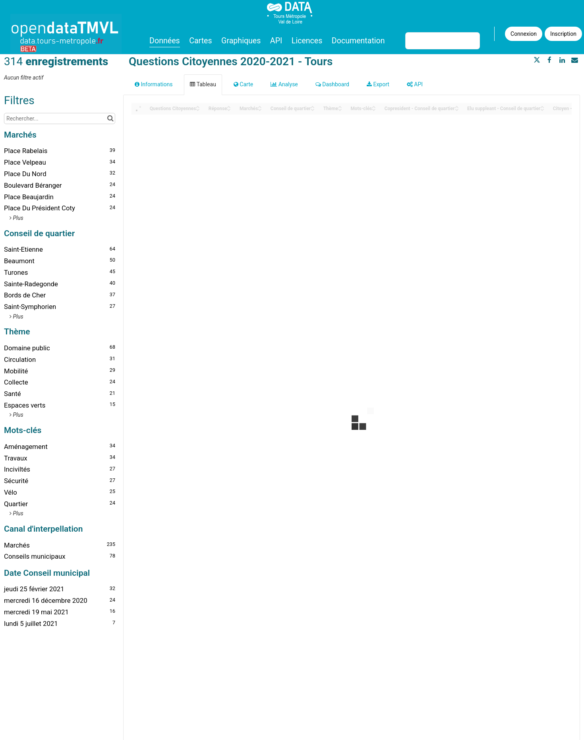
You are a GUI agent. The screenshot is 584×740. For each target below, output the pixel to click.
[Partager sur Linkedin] (562, 60)
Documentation (358, 40)
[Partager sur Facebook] (549, 60)
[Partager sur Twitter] (537, 60)
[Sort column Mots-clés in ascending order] (374, 106)
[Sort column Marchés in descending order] (260, 109)
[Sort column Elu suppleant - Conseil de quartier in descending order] (542, 109)
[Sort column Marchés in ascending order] (260, 106)
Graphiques (241, 40)
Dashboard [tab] (332, 84)
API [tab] (415, 84)
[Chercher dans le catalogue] (110, 118)
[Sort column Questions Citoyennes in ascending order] (198, 106)
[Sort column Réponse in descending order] (229, 109)
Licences (307, 40)
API (276, 40)
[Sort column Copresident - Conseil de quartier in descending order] (457, 109)
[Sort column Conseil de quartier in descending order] (313, 109)
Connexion (524, 34)
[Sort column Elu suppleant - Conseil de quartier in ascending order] (542, 106)
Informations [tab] (153, 84)
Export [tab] (378, 84)
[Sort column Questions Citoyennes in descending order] (198, 109)
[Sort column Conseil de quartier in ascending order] (313, 106)
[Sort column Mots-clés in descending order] (374, 109)
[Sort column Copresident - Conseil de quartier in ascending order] (457, 106)
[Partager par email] (574, 60)
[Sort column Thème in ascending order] (340, 106)
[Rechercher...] (59, 118)
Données (164, 40)
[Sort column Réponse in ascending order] (229, 106)
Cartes (200, 40)
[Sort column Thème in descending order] (340, 109)
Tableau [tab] (203, 84)
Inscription (563, 34)
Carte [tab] (243, 84)
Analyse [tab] (284, 84)
